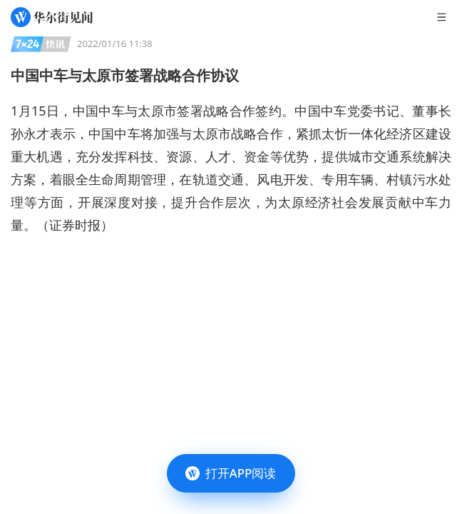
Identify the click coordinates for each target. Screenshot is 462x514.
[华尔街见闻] (52, 17)
